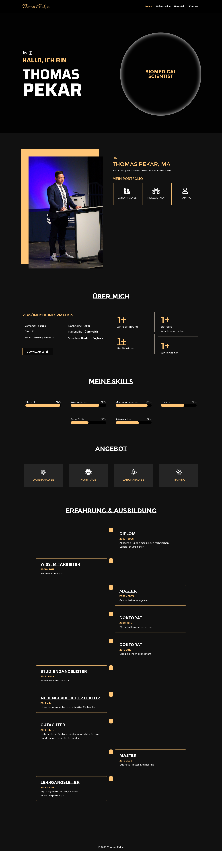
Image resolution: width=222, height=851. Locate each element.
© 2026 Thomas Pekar (111, 847)
